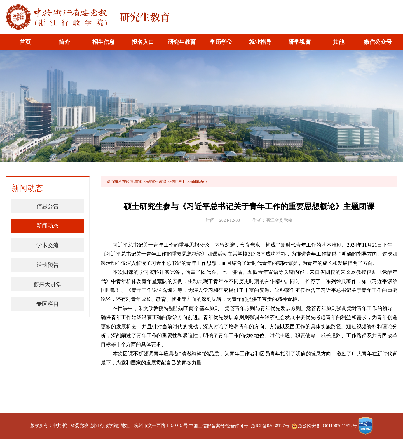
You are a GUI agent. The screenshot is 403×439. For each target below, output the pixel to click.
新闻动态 (47, 226)
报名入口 (143, 42)
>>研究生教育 (155, 182)
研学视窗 (299, 42)
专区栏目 (47, 304)
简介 (64, 42)
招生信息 (103, 42)
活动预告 (47, 265)
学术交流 (47, 245)
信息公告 (47, 206)
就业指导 (260, 42)
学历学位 (221, 42)
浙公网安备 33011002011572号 (325, 425)
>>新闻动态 (197, 182)
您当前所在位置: (120, 182)
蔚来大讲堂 (48, 284)
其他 (338, 42)
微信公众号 (378, 42)
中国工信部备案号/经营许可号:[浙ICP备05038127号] (240, 425)
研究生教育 (182, 42)
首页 (25, 42)
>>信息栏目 (177, 182)
